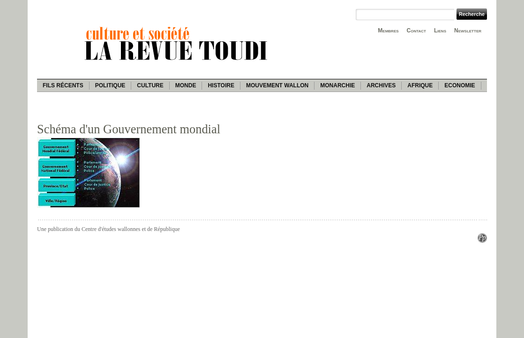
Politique (110, 85)
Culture (150, 85)
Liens (440, 30)
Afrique (420, 85)
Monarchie (337, 85)
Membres (388, 30)
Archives (381, 85)
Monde (185, 85)
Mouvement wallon (277, 85)
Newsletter (467, 30)
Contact (416, 30)
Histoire (221, 85)
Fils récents (63, 85)
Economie (459, 85)
